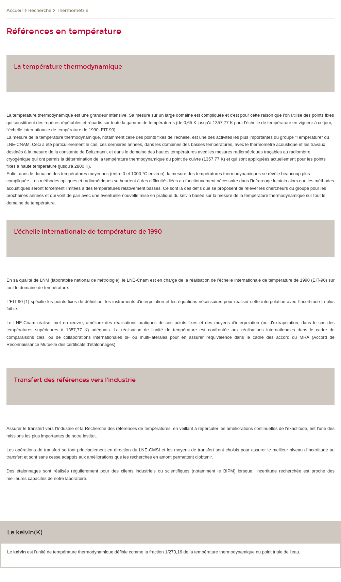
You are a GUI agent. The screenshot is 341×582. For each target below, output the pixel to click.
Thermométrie (72, 10)
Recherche (39, 10)
